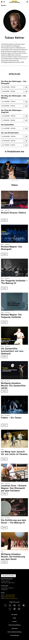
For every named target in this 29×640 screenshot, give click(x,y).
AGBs (14, 618)
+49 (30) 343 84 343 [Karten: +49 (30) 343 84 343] (10, 596)
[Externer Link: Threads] (19, 605)
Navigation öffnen (27, 1)
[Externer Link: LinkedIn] (14, 609)
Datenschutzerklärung (14, 625)
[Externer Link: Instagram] (10, 605)
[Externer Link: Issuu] (19, 609)
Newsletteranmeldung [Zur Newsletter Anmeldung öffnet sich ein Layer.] (8, 575)
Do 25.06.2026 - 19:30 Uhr (9, 136)
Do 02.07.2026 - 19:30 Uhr (8, 140)
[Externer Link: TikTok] (23, 605)
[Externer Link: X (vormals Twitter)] (10, 609)
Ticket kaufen (26, 87)
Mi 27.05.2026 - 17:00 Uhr (8, 105)
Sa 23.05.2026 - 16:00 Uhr (8, 116)
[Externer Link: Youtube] (14, 605)
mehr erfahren (14, 65)
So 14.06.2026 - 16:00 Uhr (8, 128)
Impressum (14, 628)
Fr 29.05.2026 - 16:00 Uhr (8, 120)
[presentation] (26, 172)
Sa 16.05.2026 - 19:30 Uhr (8, 87)
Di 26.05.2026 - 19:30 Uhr (8, 91)
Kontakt (14, 621)
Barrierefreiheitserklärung (14, 632)
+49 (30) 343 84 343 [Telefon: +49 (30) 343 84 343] (10, 595)
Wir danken (14, 614)
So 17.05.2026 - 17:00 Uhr (8, 101)
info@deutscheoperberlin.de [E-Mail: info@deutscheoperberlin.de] (10, 598)
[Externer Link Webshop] (4, 2)
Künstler (3, 5)
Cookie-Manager (14, 635)
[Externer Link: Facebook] (5, 605)
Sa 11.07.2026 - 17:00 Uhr (8, 145)
